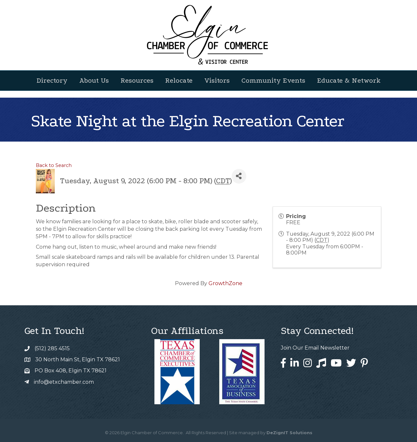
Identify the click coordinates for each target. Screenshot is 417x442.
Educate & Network (349, 80)
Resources (137, 80)
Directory (51, 80)
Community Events (273, 80)
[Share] (239, 176)
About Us (94, 80)
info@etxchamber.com (64, 382)
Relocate (179, 80)
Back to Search (54, 165)
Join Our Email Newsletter (315, 348)
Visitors (217, 80)
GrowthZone (225, 283)
